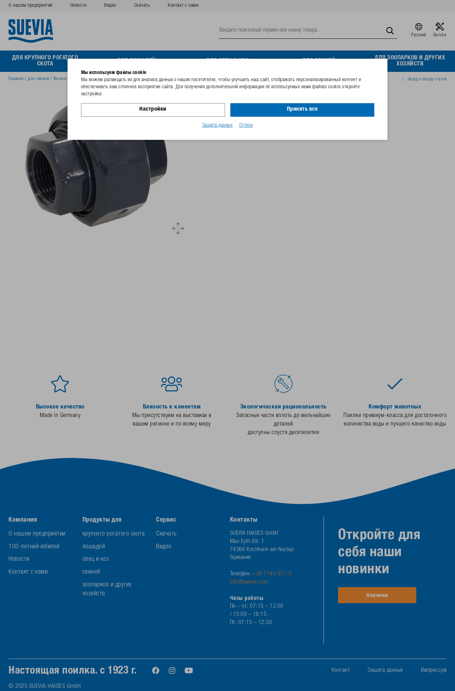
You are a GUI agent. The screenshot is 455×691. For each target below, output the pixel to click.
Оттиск (246, 125)
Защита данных (217, 125)
